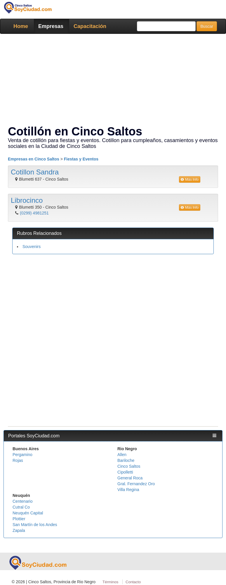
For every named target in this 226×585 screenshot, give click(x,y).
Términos (110, 582)
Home (20, 26)
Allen (121, 454)
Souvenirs (31, 246)
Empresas (50, 26)
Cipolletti (125, 472)
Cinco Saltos (128, 466)
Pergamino (22, 454)
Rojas (18, 460)
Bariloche (125, 460)
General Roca (129, 478)
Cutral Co (21, 507)
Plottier (19, 518)
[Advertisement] (113, 301)
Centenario (23, 501)
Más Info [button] (190, 179)
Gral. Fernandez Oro (136, 483)
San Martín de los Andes (35, 524)
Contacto (133, 582)
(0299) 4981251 (34, 213)
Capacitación (90, 26)
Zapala (19, 530)
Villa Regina (128, 489)
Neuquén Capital (28, 513)
